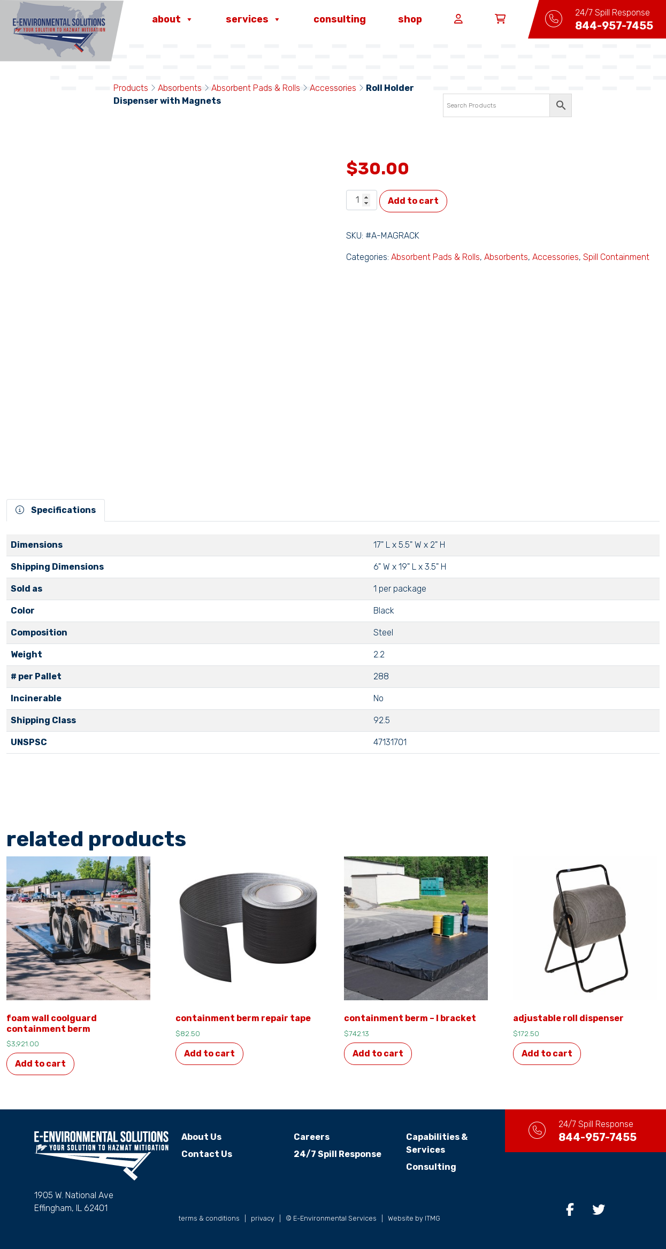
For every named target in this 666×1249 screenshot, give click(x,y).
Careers (312, 1137)
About (173, 19)
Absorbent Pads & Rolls (255, 88)
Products (130, 88)
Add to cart (413, 201)
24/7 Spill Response (337, 1154)
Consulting (339, 19)
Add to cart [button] (40, 1064)
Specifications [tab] (56, 510)
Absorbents (180, 88)
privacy (262, 1218)
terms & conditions (209, 1218)
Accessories (333, 88)
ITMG (432, 1218)
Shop (410, 19)
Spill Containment (616, 257)
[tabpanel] (333, 648)
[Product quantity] (361, 200)
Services (253, 19)
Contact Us (206, 1154)
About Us (201, 1137)
